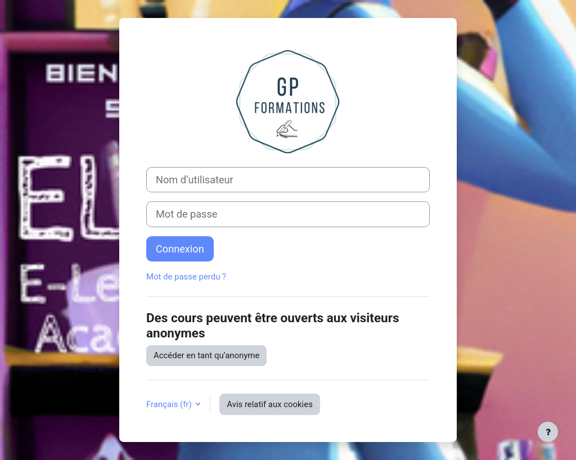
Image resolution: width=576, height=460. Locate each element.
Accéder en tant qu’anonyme (206, 355)
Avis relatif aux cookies (270, 404)
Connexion (180, 249)
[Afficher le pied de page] (548, 432)
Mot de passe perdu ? (186, 277)
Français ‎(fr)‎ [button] (170, 404)
